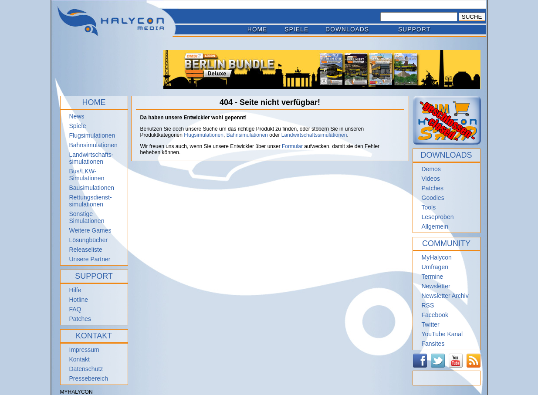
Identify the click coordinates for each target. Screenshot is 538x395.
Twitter (431, 324)
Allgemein (435, 226)
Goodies (433, 197)
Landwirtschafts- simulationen (91, 158)
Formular (292, 146)
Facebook (435, 314)
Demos (431, 168)
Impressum (84, 349)
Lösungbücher (88, 239)
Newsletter (436, 286)
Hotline (78, 299)
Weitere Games (90, 230)
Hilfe (75, 290)
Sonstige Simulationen (87, 217)
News (77, 116)
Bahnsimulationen (93, 145)
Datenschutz (86, 368)
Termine (432, 276)
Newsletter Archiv (445, 295)
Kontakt (79, 359)
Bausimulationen (92, 187)
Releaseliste (85, 249)
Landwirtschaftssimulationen (314, 135)
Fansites (433, 343)
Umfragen (435, 266)
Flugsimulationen (92, 135)
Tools (429, 207)
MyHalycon (437, 257)
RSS (428, 305)
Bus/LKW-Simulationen (87, 175)
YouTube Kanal (442, 334)
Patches (80, 318)
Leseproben (438, 216)
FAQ (75, 309)
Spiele (77, 125)
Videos (431, 178)
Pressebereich (88, 378)
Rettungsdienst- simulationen (90, 201)
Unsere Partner (90, 259)
